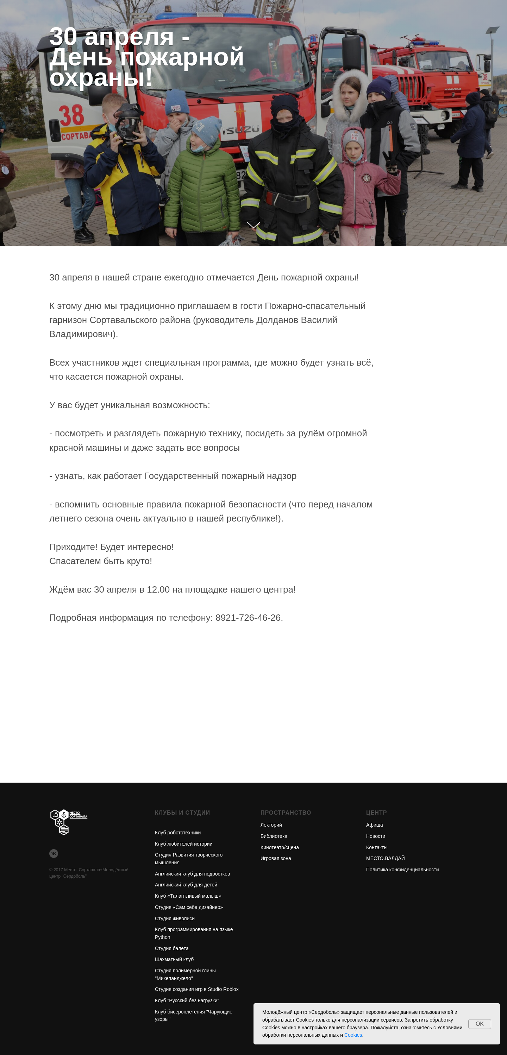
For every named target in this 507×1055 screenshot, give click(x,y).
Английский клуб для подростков (192, 874)
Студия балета (172, 948)
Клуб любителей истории (183, 844)
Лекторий (271, 825)
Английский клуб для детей (186, 884)
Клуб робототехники (178, 832)
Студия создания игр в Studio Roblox (197, 989)
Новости (375, 836)
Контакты (376, 847)
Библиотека (274, 836)
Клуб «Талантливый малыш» (188, 896)
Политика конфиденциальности (402, 869)
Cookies (353, 1035)
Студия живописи (175, 918)
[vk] (53, 853)
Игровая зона (276, 858)
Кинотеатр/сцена (280, 847)
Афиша (374, 825)
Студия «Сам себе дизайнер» (189, 907)
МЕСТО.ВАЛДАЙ (385, 858)
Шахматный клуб (174, 959)
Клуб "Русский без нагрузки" (187, 1000)
